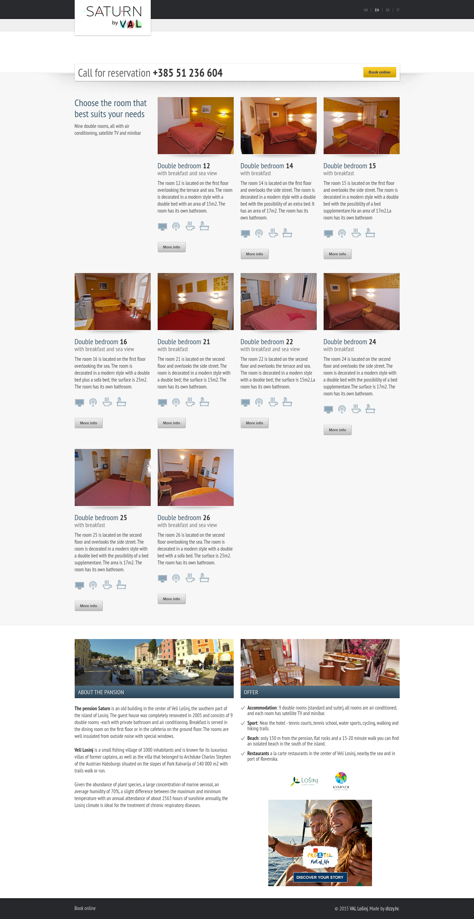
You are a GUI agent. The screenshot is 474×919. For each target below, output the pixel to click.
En (377, 9)
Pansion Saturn (113, 17)
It (398, 9)
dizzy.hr (392, 908)
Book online (380, 72)
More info (171, 247)
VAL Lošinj (359, 908)
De (388, 9)
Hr (366, 9)
